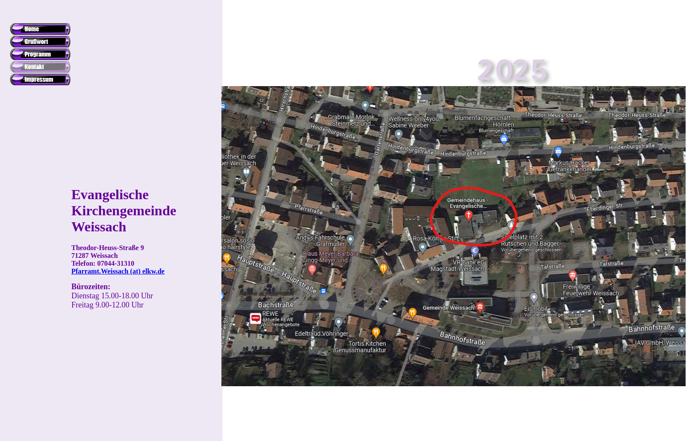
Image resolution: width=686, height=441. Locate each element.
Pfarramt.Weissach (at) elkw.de (117, 271)
